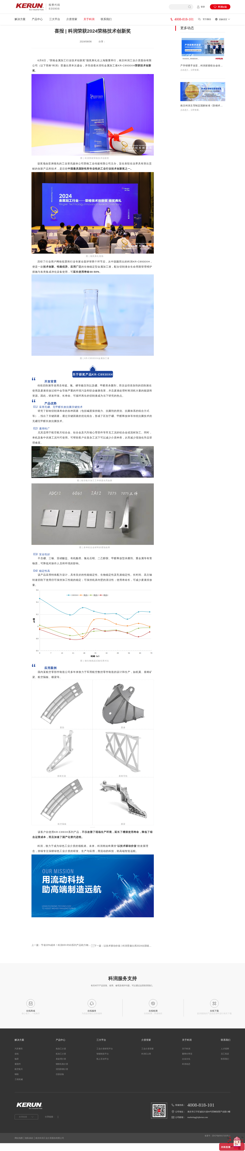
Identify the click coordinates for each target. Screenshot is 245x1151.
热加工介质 (61, 1056)
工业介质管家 (147, 1056)
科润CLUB (146, 1061)
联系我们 (106, 19)
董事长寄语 (187, 1061)
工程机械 (19, 1087)
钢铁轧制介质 (62, 1072)
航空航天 (19, 1077)
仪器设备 (60, 1082)
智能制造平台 (102, 1061)
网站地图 (19, 1146)
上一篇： (55, 956)
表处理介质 (61, 1067)
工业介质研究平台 (104, 1056)
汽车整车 (19, 1056)
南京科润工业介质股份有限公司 (49, 1146)
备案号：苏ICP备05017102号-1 (216, 1146)
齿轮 (17, 1061)
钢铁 (17, 1082)
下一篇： (129, 956)
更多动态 (187, 37)
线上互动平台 (102, 1067)
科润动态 (186, 1072)
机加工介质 (61, 1061)
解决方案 (20, 19)
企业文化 (186, 1067)
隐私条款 (29, 1146)
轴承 (17, 1067)
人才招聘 (225, 1056)
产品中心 (37, 19)
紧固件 (18, 1072)
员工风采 (225, 1061)
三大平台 (54, 19)
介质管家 (71, 19)
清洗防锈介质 (62, 1077)
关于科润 (89, 19)
